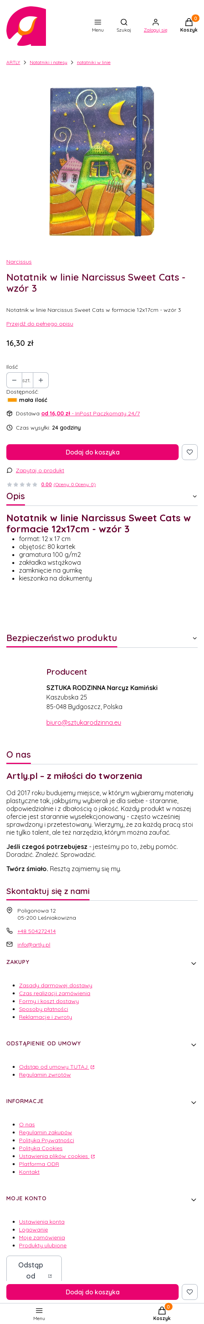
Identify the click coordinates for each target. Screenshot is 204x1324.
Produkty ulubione (43, 1245)
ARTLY (13, 62)
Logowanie (33, 1229)
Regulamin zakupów (45, 1132)
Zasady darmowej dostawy (55, 985)
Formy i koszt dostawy (49, 1001)
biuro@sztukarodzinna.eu (83, 722)
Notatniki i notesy (48, 62)
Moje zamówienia (42, 1237)
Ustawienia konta (42, 1221)
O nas (27, 1124)
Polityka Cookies (41, 1148)
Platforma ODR (39, 1163)
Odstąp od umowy (30, 1276)
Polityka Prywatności (46, 1140)
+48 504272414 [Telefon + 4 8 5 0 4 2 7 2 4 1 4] (36, 931)
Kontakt (29, 1171)
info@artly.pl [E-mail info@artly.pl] (33, 944)
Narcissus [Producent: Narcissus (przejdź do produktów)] (19, 261)
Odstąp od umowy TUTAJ (54, 1066)
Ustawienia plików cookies (54, 1156)
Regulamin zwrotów (45, 1074)
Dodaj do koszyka (93, 452)
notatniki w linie (94, 62)
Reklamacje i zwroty (45, 1016)
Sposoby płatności (43, 1009)
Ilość (12, 366)
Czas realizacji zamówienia (54, 993)
